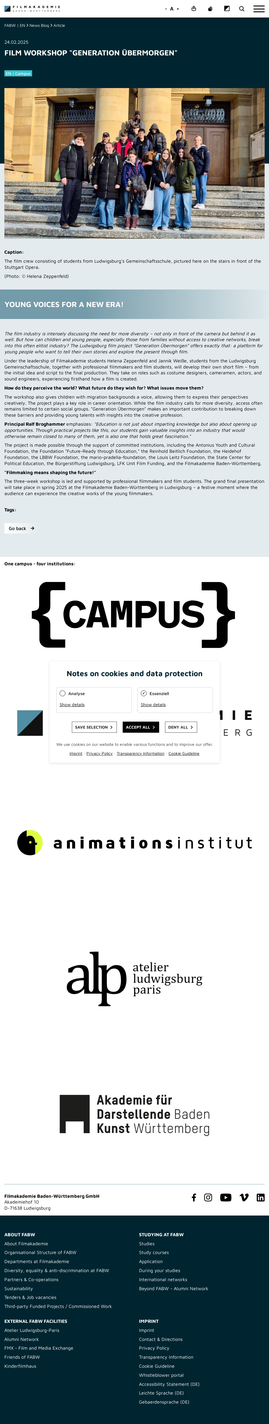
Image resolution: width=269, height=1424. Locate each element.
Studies (147, 1243)
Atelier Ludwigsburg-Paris (31, 1330)
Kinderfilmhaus (20, 1366)
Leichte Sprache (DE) (161, 1392)
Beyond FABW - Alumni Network (173, 1288)
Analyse (76, 693)
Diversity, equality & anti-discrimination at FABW (56, 1270)
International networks (163, 1279)
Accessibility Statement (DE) (169, 1384)
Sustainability (18, 1288)
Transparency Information (166, 1357)
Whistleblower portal (161, 1375)
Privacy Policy (154, 1348)
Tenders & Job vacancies (30, 1297)
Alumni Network (21, 1339)
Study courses (154, 1252)
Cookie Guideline (157, 1366)
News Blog (39, 25)
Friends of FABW (22, 1357)
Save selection (91, 727)
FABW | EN (14, 25)
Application (151, 1261)
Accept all (138, 727)
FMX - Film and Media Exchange (38, 1348)
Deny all (178, 727)
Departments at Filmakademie (36, 1261)
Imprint (146, 1330)
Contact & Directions (161, 1339)
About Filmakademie (26, 1243)
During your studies (159, 1270)
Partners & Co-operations (31, 1279)
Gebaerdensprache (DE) (164, 1401)
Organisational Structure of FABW (40, 1252)
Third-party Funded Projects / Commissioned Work (58, 1306)
